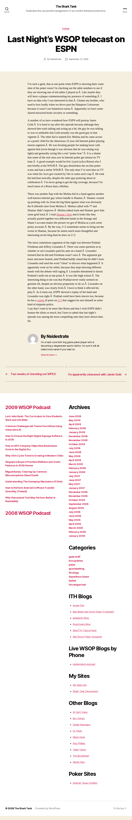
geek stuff (74, 560)
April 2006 (75, 528)
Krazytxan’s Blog (82, 628)
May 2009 (75, 424)
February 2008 (77, 472)
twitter (72, 584)
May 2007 (74, 488)
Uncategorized (77, 588)
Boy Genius (79, 722)
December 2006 (78, 496)
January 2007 (77, 492)
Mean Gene (79, 741)
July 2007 (74, 480)
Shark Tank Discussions (85, 695)
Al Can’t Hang (80, 716)
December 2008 (78, 440)
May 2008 (75, 460)
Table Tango (79, 753)
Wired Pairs (79, 766)
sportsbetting (77, 572)
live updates (76, 564)
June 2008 (75, 456)
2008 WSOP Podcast (30, 517)
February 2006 (77, 536)
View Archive (49, 355)
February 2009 (77, 432)
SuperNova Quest (79, 580)
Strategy (74, 576)
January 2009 (77, 436)
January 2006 (77, 540)
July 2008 (75, 452)
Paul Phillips (79, 747)
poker (66, 29)
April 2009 (75, 428)
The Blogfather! (81, 760)
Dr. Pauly (77, 735)
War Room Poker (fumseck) (87, 640)
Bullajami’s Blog (81, 622)
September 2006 (78, 508)
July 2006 (75, 516)
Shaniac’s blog (64, 215)
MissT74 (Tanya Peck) (85, 634)
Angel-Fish (78, 609)
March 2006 (76, 532)
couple (41, 300)
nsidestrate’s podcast (84, 668)
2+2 (60, 300)
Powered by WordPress (48, 812)
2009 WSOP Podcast (30, 411)
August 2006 (76, 512)
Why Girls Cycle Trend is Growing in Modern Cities (34, 459)
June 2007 (75, 484)
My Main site (80, 689)
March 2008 (76, 468)
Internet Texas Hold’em (85, 787)
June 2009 (75, 420)
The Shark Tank (66, 6)
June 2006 (75, 520)
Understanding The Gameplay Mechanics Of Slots (34, 485)
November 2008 (78, 444)
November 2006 (78, 500)
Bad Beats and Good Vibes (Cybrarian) (93, 615)
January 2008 (77, 476)
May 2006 (75, 524)
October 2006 (77, 504)
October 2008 (77, 448)
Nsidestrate (55, 59)
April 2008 (75, 464)
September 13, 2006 (78, 59)
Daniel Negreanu (81, 728)
